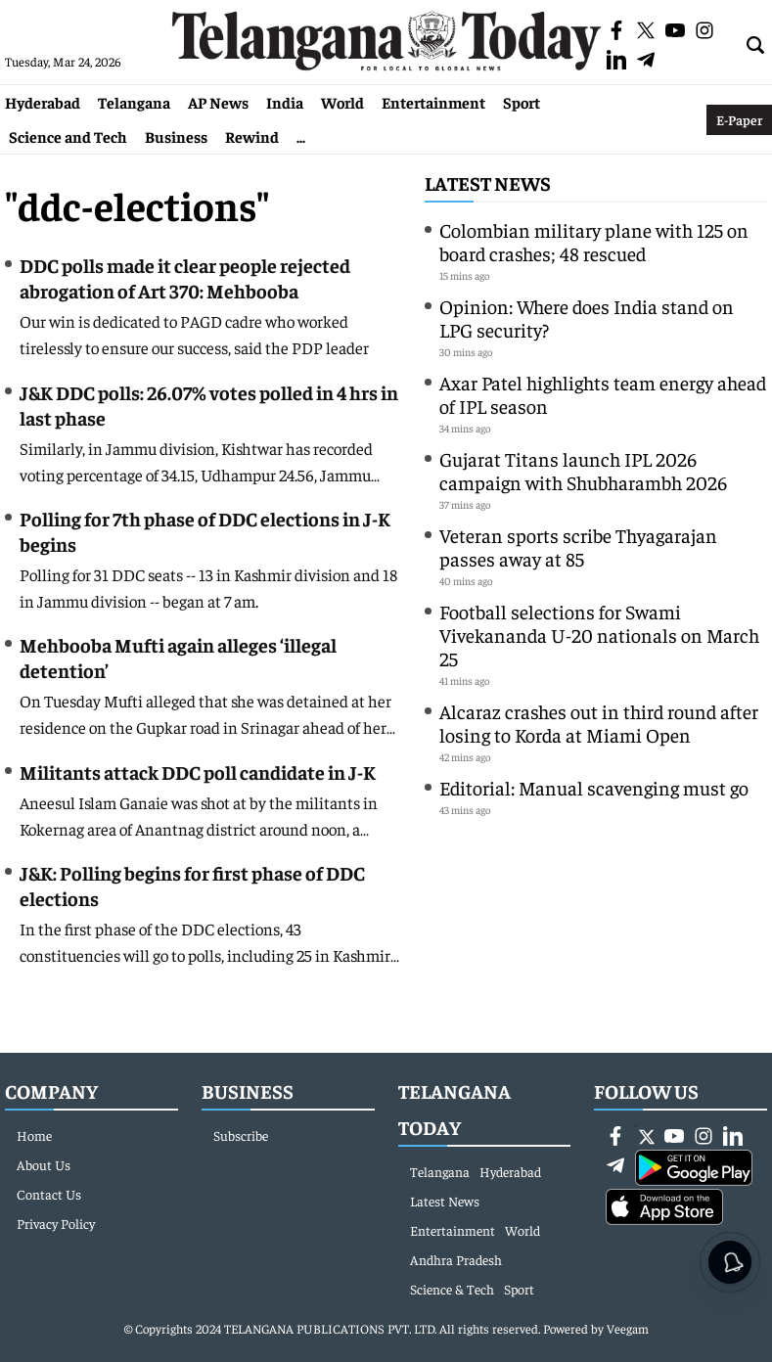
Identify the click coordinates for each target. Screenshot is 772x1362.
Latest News (488, 182)
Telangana (134, 102)
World (342, 102)
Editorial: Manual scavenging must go (594, 787)
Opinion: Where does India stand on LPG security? (586, 317)
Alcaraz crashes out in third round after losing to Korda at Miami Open (598, 723)
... (300, 136)
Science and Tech (68, 136)
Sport (521, 102)
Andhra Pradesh (456, 1259)
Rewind (252, 136)
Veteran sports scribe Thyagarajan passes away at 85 (578, 546)
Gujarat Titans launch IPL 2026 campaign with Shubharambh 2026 (583, 470)
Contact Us (49, 1194)
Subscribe (240, 1135)
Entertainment (433, 102)
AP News (218, 102)
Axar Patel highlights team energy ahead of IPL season (602, 394)
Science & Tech (452, 1288)
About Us (43, 1164)
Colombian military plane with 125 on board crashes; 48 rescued (594, 241)
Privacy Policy (56, 1223)
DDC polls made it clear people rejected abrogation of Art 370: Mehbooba (185, 277)
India (284, 102)
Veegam (628, 1328)
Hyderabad (42, 102)
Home (34, 1135)
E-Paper (739, 119)
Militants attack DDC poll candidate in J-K (198, 771)
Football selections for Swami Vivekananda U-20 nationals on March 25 (599, 634)
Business (176, 136)
